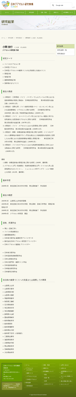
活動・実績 (44, 12)
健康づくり (30, 373)
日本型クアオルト (32, 379)
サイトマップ (65, 384)
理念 (45, 374)
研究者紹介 (61, 53)
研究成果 (31, 12)
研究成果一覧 (62, 50)
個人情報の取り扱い (66, 381)
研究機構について (68, 12)
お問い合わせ (65, 365)
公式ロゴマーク (48, 384)
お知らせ (63, 368)
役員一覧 (46, 378)
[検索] (61, 5)
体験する (56, 12)
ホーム (7, 12)
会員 (45, 381)
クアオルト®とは (19, 12)
